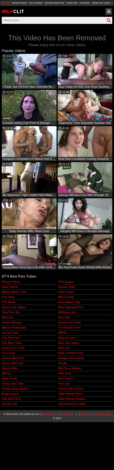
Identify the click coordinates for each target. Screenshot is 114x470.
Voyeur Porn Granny (71, 388)
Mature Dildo (10, 368)
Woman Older (66, 286)
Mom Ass (7, 317)
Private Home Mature (15, 388)
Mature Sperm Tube (54, 3)
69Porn (62, 332)
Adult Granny (36, 3)
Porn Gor (64, 383)
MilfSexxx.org (66, 312)
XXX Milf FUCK (11, 398)
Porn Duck (64, 373)
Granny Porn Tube (13, 347)
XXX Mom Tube (11, 342)
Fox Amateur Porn (69, 327)
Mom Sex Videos (69, 342)
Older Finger (66, 292)
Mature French (19, 3)
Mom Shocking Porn (71, 307)
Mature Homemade (14, 327)
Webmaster (48, 414)
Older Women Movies (71, 398)
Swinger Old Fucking (71, 358)
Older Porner (10, 378)
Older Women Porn (70, 393)
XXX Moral (85, 3)
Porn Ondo (8, 353)
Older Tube (71, 3)
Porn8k (62, 363)
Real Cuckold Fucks (70, 353)
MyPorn (6, 373)
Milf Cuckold (66, 297)
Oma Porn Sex (11, 312)
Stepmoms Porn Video (72, 403)
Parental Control (102, 414)
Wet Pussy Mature (69, 368)
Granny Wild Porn (13, 358)
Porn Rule (8, 297)
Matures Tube (66, 337)
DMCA (83, 414)
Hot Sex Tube (10, 332)
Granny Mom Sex (12, 363)
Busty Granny (10, 393)
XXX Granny (66, 281)
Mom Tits (64, 347)
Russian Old (9, 403)
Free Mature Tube (69, 302)
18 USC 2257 (67, 414)
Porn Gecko (65, 378)
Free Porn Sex (11, 337)
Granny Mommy (12, 322)
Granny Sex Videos (101, 3)
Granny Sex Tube (13, 383)
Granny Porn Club (69, 322)
